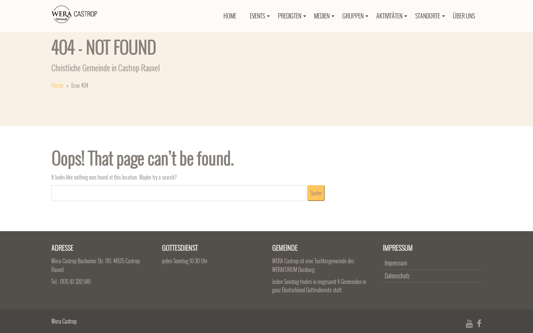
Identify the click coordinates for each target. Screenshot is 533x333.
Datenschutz (397, 275)
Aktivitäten (391, 15)
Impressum (396, 262)
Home (229, 15)
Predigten (292, 15)
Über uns (464, 15)
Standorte (430, 15)
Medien (324, 15)
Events (260, 15)
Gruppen (355, 15)
